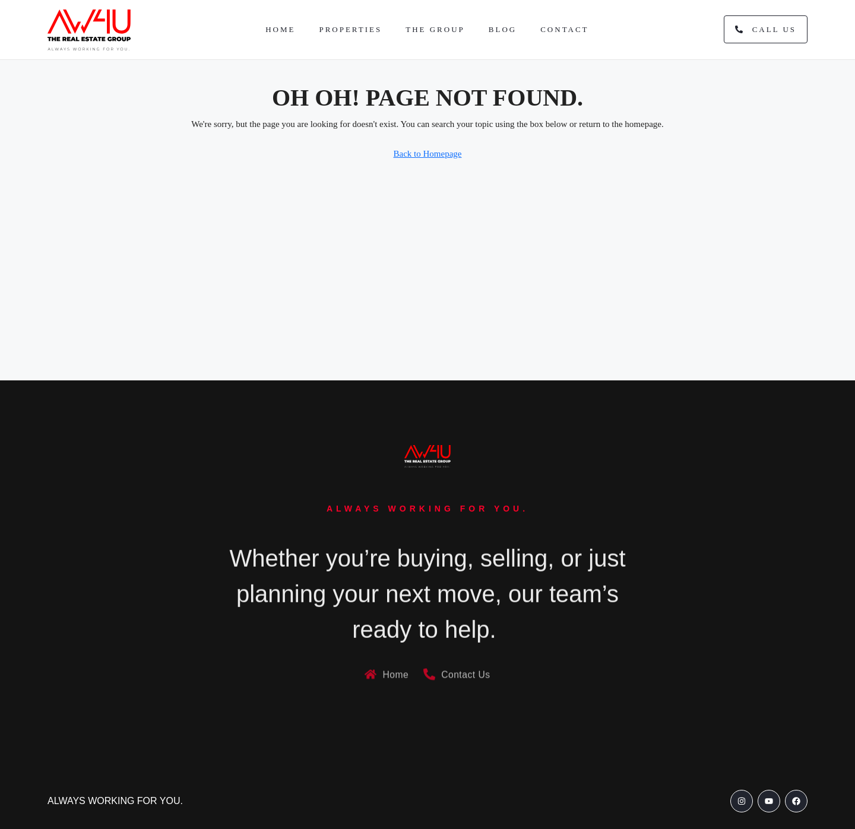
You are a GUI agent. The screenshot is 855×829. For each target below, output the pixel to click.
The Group (435, 29)
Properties (350, 29)
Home (280, 29)
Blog (503, 29)
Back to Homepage (428, 153)
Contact (564, 29)
